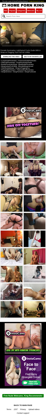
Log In (42, 1)
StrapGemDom (6, 72)
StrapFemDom (18, 72)
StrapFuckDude (30, 72)
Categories (21, 11)
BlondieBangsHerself (26, 66)
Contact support (23, 413)
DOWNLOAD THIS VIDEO (11, 56)
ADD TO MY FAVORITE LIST (33, 56)
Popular (12, 11)
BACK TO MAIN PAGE (23, 405)
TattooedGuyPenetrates (25, 70)
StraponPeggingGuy (23, 68)
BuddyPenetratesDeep (9, 64)
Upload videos (33, 409)
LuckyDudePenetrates (9, 61)
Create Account (33, 1)
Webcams (31, 11)
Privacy (23, 409)
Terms (9, 409)
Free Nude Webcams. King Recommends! (23, 396)
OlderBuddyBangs (7, 68)
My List (39, 11)
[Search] (23, 16)
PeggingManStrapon (8, 70)
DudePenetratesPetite (24, 62)
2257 (16, 409)
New (5, 11)
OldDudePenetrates (8, 62)
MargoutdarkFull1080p (9, 66)
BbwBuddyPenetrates (26, 64)
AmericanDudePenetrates (27, 61)
